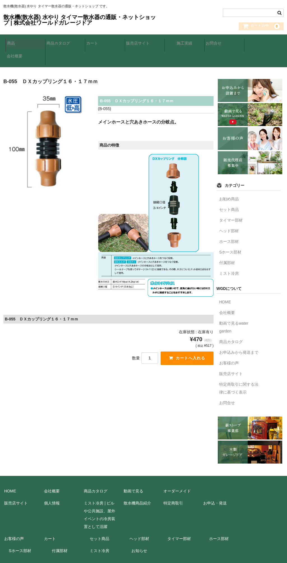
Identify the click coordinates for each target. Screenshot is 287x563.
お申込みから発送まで (238, 334)
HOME (225, 284)
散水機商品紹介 (137, 485)
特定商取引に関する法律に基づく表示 (238, 370)
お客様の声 (229, 345)
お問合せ (216, 43)
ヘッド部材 (229, 212)
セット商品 (229, 191)
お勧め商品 (229, 180)
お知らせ (139, 532)
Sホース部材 (230, 234)
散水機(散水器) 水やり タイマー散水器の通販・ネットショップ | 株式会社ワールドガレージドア (79, 20)
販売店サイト (140, 43)
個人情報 (52, 485)
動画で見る (133, 473)
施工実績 (182, 43)
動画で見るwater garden (233, 309)
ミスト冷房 (229, 255)
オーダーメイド (177, 473)
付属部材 (227, 244)
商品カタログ (60, 43)
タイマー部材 (231, 202)
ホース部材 (229, 223)
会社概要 (255, 43)
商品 (13, 43)
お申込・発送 (215, 485)
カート (94, 43)
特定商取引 (173, 485)
